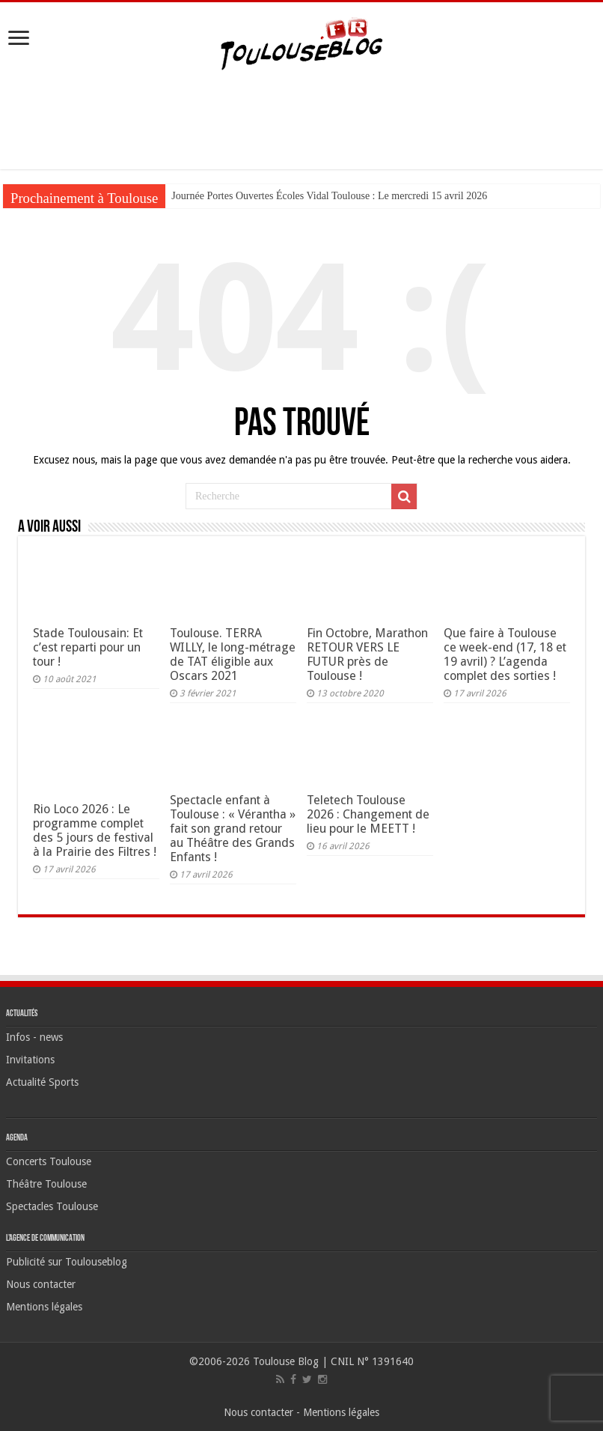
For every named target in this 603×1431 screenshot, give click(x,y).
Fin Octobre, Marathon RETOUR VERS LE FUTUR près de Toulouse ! (367, 654)
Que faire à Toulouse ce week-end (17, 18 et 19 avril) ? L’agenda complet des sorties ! (505, 654)
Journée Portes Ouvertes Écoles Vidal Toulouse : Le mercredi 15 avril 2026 (329, 195)
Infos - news (34, 1037)
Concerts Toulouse (48, 1161)
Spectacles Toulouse (52, 1206)
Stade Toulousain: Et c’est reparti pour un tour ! (88, 647)
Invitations (30, 1060)
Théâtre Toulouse (46, 1184)
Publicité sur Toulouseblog (66, 1262)
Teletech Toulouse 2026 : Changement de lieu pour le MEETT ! (368, 814)
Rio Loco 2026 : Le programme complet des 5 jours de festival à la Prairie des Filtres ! (94, 830)
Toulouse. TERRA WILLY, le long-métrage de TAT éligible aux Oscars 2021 (233, 654)
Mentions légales (44, 1307)
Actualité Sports (42, 1082)
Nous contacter (41, 1284)
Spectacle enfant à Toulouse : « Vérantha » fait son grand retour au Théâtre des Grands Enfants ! (233, 828)
